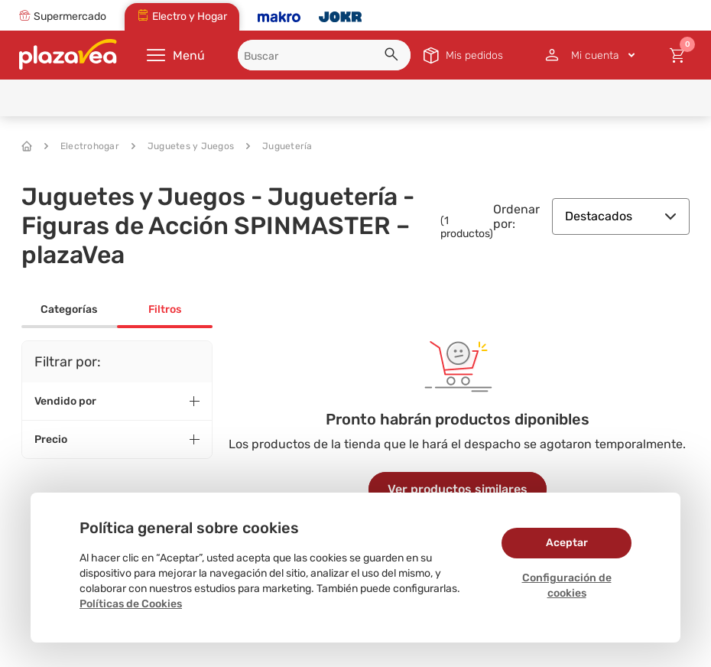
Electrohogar (81, 146)
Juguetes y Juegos (182, 146)
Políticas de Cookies (131, 603)
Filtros (164, 309)
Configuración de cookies (567, 585)
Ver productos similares (458, 489)
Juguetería (279, 146)
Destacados (621, 216)
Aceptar (567, 542)
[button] (394, 56)
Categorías (69, 309)
